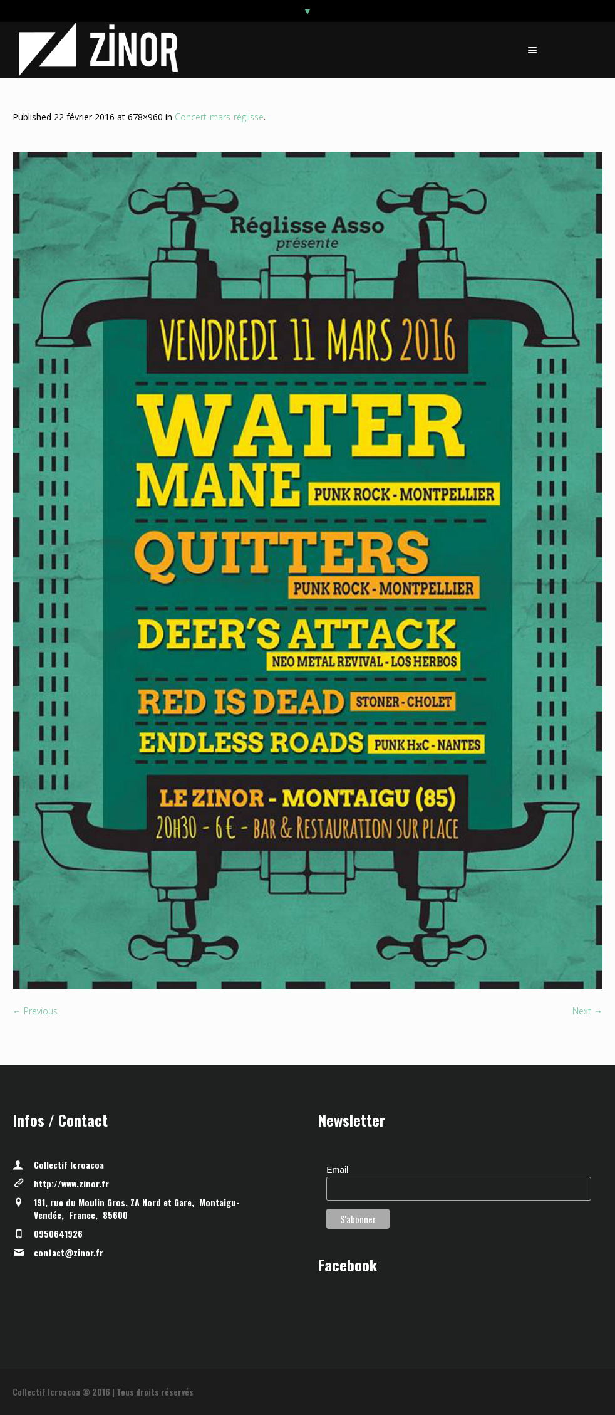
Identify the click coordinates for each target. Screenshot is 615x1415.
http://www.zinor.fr (71, 1183)
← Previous (35, 1011)
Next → (587, 1011)
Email (337, 1170)
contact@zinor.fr (68, 1252)
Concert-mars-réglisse (219, 117)
